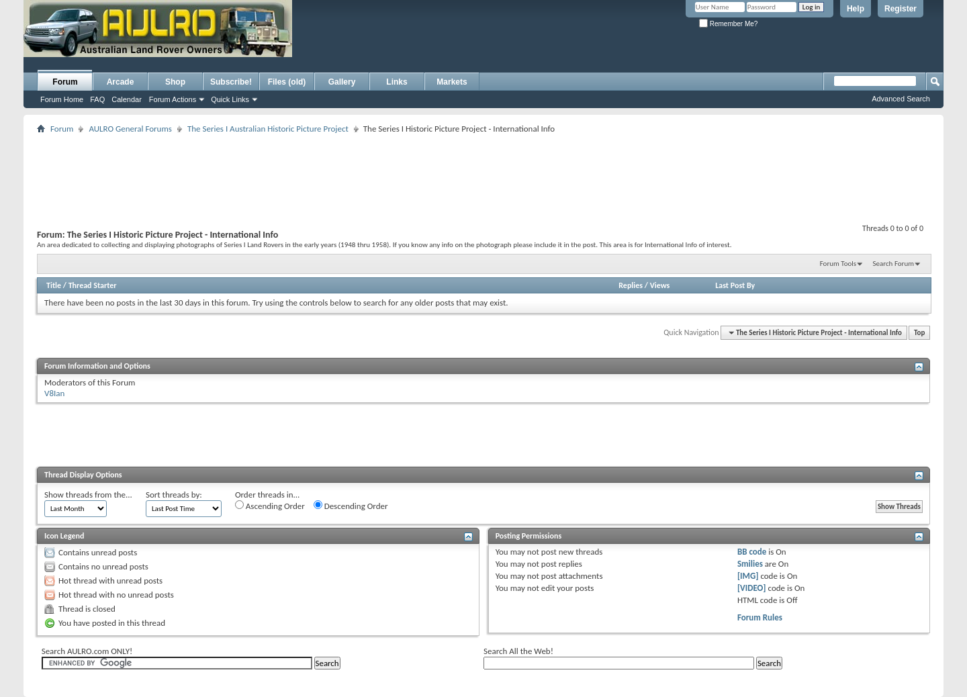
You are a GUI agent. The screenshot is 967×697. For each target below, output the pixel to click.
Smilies (750, 564)
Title (53, 285)
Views (660, 285)
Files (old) (287, 82)
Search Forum (894, 263)
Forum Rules (759, 617)
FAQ (97, 99)
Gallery (342, 82)
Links (396, 82)
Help (855, 8)
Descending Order (351, 505)
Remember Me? (728, 24)
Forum (64, 82)
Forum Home (61, 99)
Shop (175, 82)
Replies (630, 285)
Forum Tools (838, 263)
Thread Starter (92, 285)
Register (900, 8)
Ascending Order (270, 505)
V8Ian (54, 393)
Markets (451, 82)
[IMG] (748, 576)
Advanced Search (901, 99)
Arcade (120, 82)
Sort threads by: (174, 495)
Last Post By (735, 285)
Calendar (126, 99)
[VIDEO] (751, 588)
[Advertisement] (455, 44)
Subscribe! (231, 82)
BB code (751, 552)
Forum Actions (172, 99)
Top (919, 332)
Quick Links (230, 99)
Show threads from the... (88, 495)
